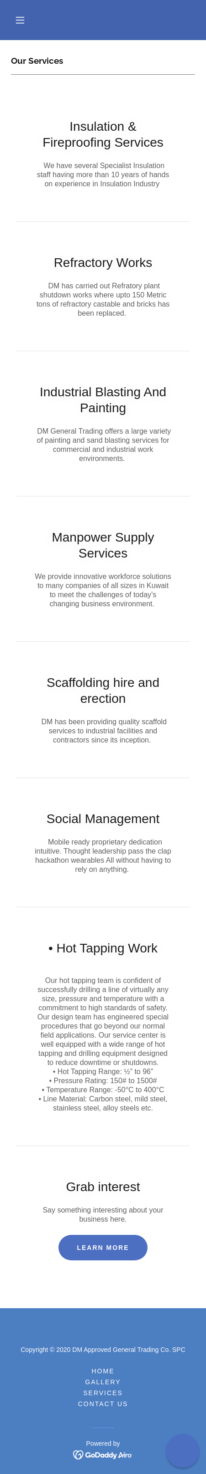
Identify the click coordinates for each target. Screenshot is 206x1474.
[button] (20, 20)
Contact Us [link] (103, 1403)
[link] (103, 1454)
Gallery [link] (103, 1382)
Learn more (103, 1247)
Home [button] (102, 1371)
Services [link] (103, 1393)
